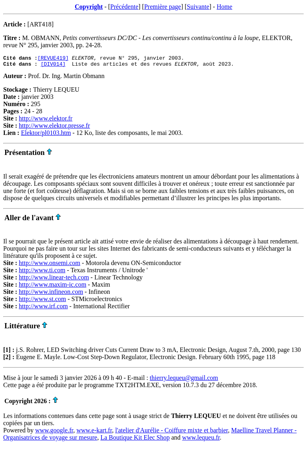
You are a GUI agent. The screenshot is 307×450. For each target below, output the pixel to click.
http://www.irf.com (43, 308)
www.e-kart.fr (94, 432)
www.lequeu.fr (201, 439)
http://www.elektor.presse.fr (54, 128)
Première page (162, 6)
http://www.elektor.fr (45, 120)
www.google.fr (54, 432)
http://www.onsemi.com (49, 265)
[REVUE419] (53, 58)
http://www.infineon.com (51, 294)
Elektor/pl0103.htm (46, 135)
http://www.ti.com (42, 272)
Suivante (198, 6)
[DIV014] (53, 66)
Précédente (124, 6)
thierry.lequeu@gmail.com (184, 380)
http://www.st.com (42, 301)
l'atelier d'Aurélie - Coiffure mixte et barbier (171, 432)
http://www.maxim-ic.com (52, 286)
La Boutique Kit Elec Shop (134, 439)
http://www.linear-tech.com (54, 279)
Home (224, 6)
